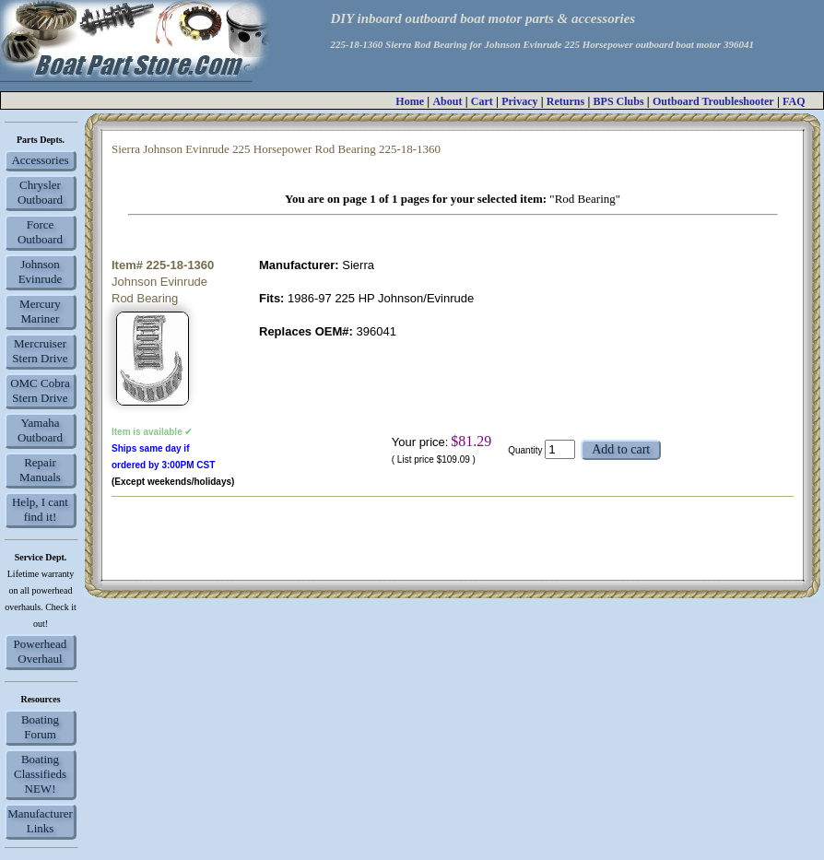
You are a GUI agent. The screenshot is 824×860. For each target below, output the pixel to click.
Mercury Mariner (40, 311)
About (447, 101)
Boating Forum (40, 727)
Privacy (519, 101)
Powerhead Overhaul (40, 651)
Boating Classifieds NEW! (40, 773)
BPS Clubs (619, 101)
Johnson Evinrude (40, 271)
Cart (482, 101)
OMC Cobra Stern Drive (40, 390)
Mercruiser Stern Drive (39, 350)
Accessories (39, 160)
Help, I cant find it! (40, 509)
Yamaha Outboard (40, 430)
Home (409, 101)
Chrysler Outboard (40, 192)
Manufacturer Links (40, 821)
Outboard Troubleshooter (713, 101)
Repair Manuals (40, 469)
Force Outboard (40, 232)
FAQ (794, 101)
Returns (565, 101)
